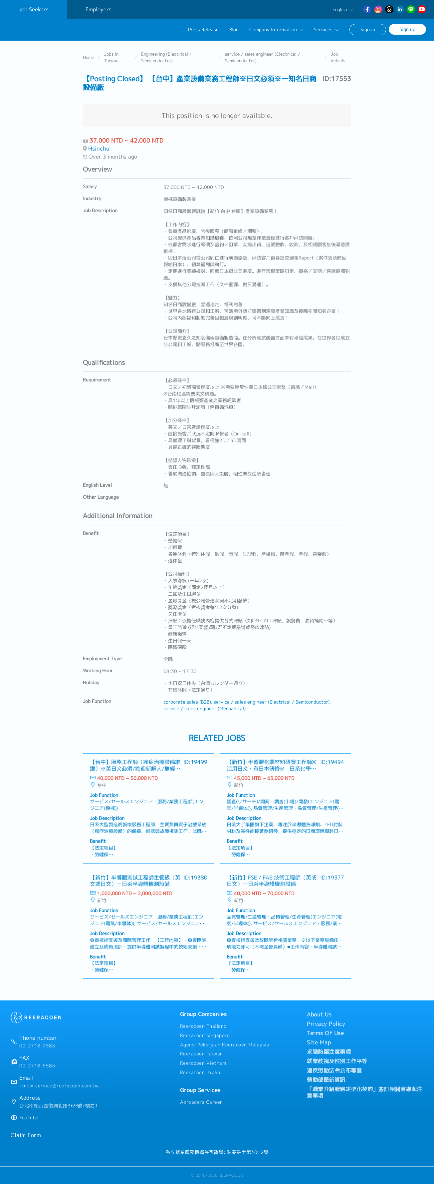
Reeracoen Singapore (205, 1035)
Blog (234, 29)
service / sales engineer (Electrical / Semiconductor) (262, 58)
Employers (98, 9)
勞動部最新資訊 (326, 1079)
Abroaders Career (201, 1102)
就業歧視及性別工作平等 (337, 1061)
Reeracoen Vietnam (203, 1063)
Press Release (203, 29)
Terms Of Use (325, 1033)
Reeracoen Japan (200, 1072)
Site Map (319, 1042)
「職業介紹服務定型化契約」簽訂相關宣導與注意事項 (364, 1092)
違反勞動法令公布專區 (334, 1070)
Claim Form (26, 1135)
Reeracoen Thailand (203, 1026)
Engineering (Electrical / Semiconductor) (166, 58)
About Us (319, 1014)
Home (88, 58)
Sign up (407, 29)
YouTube (29, 1117)
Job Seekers (34, 9)
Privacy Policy (326, 1023)
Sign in (367, 29)
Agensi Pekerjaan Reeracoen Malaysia (225, 1044)
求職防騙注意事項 (329, 1051)
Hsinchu (98, 149)
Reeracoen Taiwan (201, 1054)
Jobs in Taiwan (111, 58)
